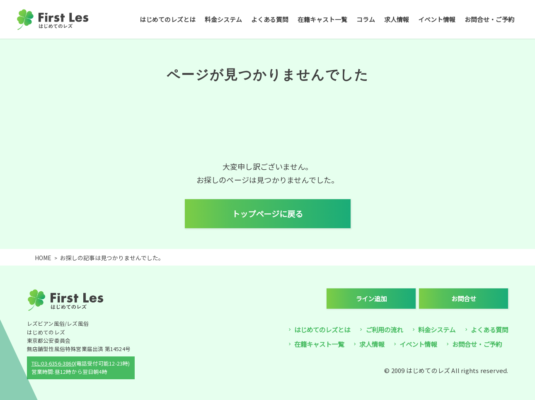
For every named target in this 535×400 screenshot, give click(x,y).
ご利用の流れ (384, 329)
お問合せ (463, 298)
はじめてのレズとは (168, 19)
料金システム (223, 19)
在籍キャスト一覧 (322, 19)
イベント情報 (436, 19)
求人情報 (396, 19)
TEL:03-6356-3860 (53, 363)
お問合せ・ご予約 (489, 19)
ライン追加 (371, 298)
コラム (365, 19)
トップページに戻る (267, 214)
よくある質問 (269, 19)
